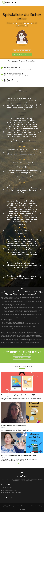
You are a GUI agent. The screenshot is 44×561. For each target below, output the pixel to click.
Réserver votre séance (22, 54)
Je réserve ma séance (22, 358)
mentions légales (30, 505)
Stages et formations (22, 51)
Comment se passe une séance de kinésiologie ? (14, 425)
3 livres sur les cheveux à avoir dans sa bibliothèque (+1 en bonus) (18, 455)
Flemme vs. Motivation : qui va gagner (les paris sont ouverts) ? (18, 395)
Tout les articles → (22, 463)
